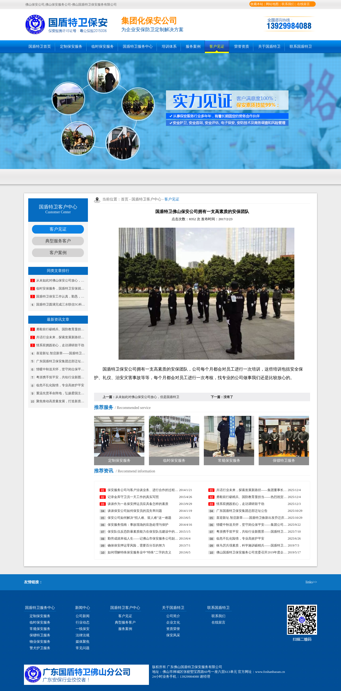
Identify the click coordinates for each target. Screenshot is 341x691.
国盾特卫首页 (40, 47)
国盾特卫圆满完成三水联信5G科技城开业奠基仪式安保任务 (61, 304)
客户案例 (58, 252)
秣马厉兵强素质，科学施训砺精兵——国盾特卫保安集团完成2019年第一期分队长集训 (252, 545)
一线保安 (83, 629)
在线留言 (303, 4)
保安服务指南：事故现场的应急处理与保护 (138, 525)
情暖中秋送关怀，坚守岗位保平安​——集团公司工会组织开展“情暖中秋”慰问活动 (61, 369)
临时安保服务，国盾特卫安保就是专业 (61, 288)
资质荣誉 (173, 629)
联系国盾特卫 (301, 47)
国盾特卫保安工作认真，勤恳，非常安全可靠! (61, 296)
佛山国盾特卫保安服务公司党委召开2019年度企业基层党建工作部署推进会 (252, 552)
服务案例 (193, 47)
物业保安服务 (40, 642)
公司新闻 (83, 616)
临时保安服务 (102, 47)
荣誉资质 (241, 47)
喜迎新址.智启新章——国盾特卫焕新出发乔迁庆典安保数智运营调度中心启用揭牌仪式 (61, 353)
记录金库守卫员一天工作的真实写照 (133, 497)
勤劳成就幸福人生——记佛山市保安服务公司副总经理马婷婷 (143, 538)
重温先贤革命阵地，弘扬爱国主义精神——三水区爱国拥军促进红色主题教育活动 (61, 393)
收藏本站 (256, 4)
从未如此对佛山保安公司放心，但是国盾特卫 (147, 397)
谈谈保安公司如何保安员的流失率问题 (135, 511)
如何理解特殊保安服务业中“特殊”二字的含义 (139, 552)
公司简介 (173, 616)
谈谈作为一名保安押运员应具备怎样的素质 (138, 504)
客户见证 (216, 47)
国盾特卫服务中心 (138, 47)
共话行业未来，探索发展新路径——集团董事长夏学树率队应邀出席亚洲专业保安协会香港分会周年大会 (61, 337)
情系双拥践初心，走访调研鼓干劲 (60, 345)
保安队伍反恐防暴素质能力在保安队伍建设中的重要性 (143, 531)
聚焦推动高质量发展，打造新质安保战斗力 (61, 401)
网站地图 (272, 4)
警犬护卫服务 (40, 648)
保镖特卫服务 (40, 635)
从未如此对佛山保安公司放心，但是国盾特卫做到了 (61, 280)
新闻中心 (82, 608)
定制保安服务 (71, 47)
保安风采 (173, 635)
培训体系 (169, 47)
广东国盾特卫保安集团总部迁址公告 (61, 361)
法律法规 (83, 635)
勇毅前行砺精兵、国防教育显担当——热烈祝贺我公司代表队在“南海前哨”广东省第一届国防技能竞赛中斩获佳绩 (61, 329)
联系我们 (288, 4)
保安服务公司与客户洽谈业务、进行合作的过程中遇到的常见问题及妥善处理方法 (143, 490)
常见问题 (83, 648)
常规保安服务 (40, 629)
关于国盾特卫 (269, 47)
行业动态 (83, 622)
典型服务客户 (58, 241)
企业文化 (173, 622)
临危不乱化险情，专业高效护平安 (60, 385)
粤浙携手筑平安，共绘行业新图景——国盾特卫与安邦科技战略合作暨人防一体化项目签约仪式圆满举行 (61, 377)
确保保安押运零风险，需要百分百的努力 (136, 545)
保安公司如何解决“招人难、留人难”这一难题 (139, 518)
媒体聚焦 (83, 642)
